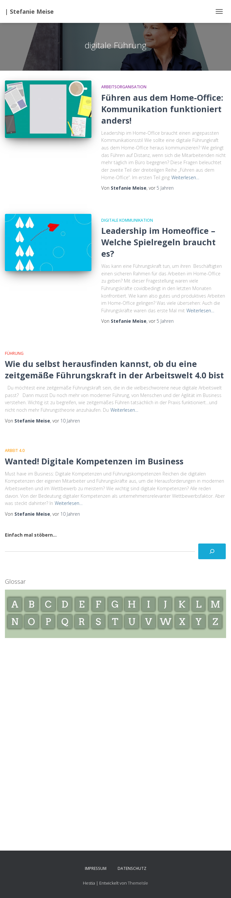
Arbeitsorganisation (123, 87)
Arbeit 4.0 (15, 450)
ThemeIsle (138, 883)
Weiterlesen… (185, 177)
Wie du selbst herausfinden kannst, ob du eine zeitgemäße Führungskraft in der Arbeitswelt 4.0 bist (114, 369)
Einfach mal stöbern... (31, 535)
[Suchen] (212, 551)
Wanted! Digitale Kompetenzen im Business (94, 461)
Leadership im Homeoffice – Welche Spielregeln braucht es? (158, 242)
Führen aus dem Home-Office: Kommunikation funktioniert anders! (162, 109)
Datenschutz (132, 868)
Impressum (95, 868)
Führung (14, 353)
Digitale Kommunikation (127, 220)
